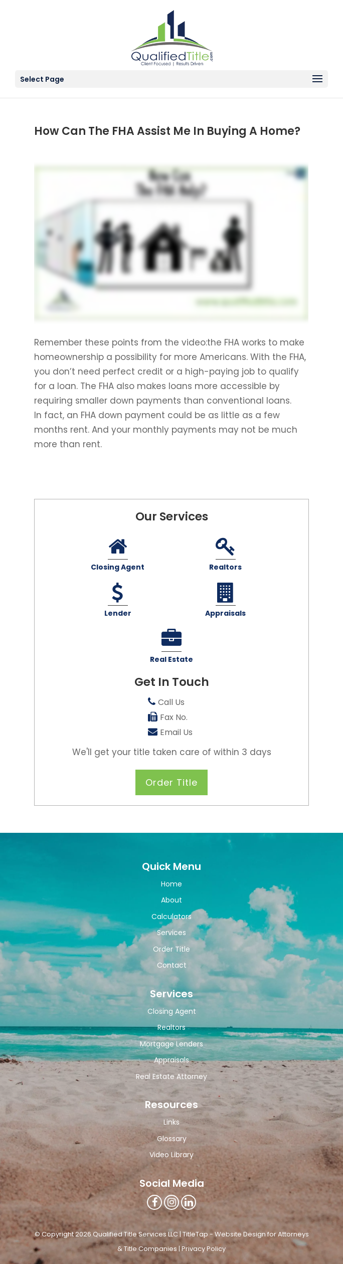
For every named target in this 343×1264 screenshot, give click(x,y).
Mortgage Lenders (171, 1044)
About (171, 900)
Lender (117, 601)
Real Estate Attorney (171, 1076)
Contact (172, 965)
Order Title (171, 782)
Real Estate (171, 647)
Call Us (171, 702)
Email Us (176, 732)
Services (171, 933)
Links (171, 1122)
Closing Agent (117, 555)
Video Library (171, 1155)
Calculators (171, 917)
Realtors (225, 555)
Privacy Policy (204, 1248)
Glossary (172, 1139)
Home (171, 884)
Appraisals (225, 601)
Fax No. (174, 717)
